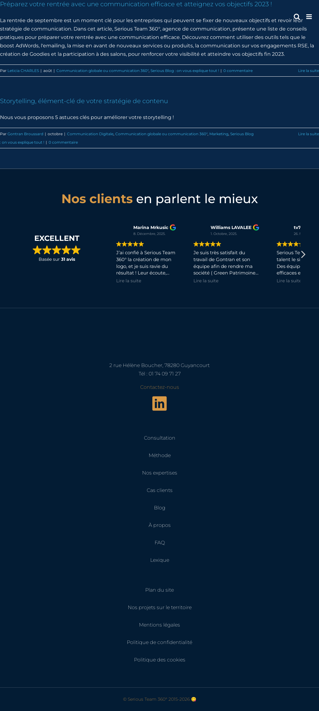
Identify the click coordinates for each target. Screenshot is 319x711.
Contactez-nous (159, 387)
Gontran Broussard (25, 133)
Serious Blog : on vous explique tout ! (184, 70)
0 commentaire (238, 70)
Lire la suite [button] (128, 280)
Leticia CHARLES (23, 70)
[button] (303, 256)
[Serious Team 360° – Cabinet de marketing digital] (159, 323)
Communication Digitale (90, 133)
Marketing (218, 133)
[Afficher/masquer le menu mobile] (309, 16)
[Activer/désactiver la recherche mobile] (297, 16)
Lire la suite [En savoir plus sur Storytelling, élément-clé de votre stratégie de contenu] (308, 133)
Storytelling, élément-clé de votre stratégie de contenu (84, 101)
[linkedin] (159, 403)
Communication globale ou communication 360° (102, 70)
